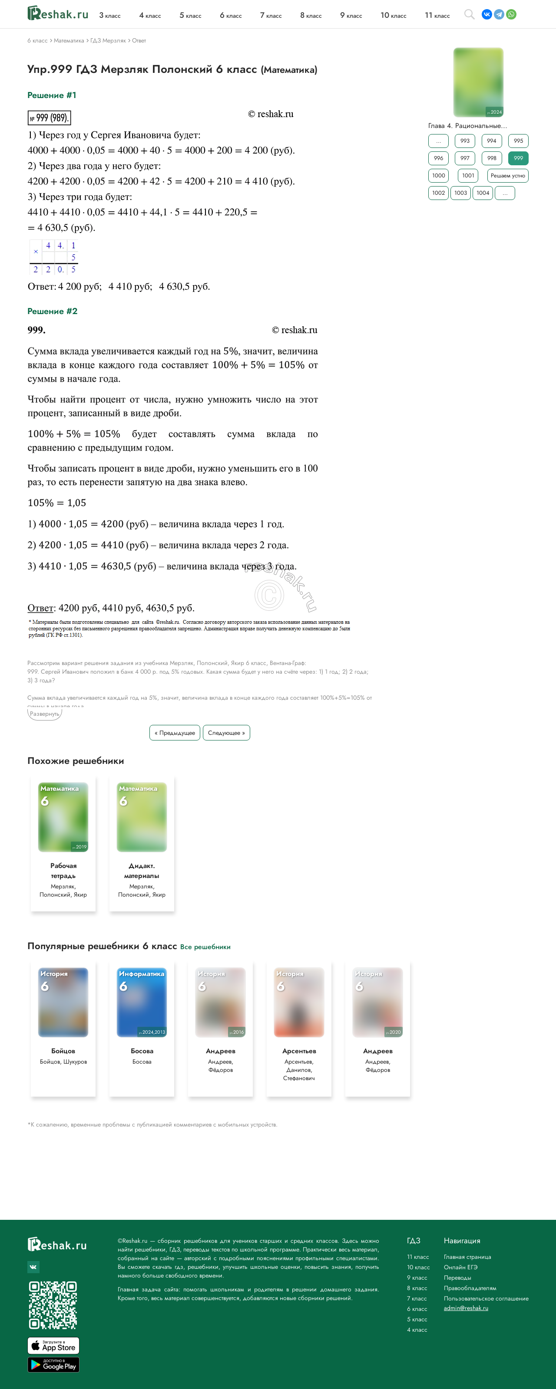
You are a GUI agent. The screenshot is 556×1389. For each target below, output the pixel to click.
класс (110, 15)
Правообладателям (470, 1288)
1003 (460, 193)
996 (438, 158)
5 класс (417, 1319)
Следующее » (226, 732)
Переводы (457, 1277)
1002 (438, 193)
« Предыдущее (175, 732)
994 (491, 141)
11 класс (418, 1256)
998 (491, 158)
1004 (483, 193)
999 (518, 158)
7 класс (417, 1298)
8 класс (417, 1288)
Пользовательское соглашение (486, 1298)
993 (465, 141)
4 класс (417, 1329)
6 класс (417, 1308)
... (438, 141)
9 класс (417, 1277)
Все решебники (205, 946)
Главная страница (467, 1256)
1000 (438, 175)
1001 (468, 175)
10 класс (418, 1267)
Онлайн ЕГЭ (461, 1267)
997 (465, 158)
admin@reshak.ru (466, 1308)
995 (518, 141)
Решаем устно (508, 175)
